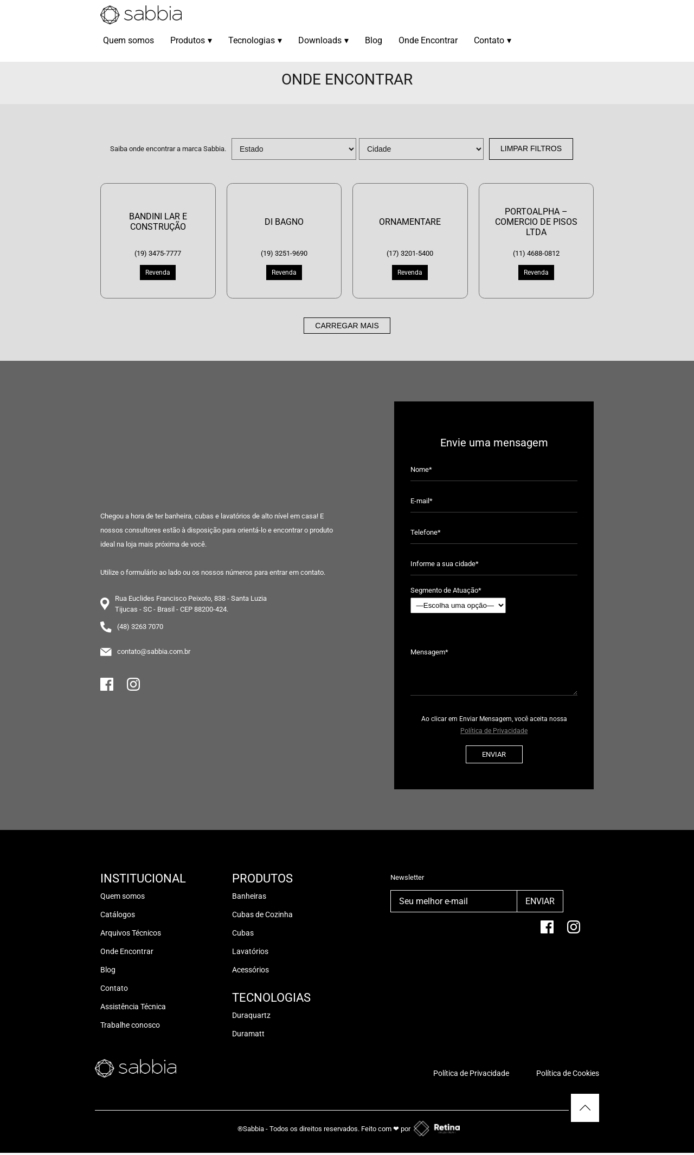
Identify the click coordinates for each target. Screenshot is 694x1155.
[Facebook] (106, 689)
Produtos (191, 40)
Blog (373, 40)
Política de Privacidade (494, 731)
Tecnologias (255, 40)
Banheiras (249, 896)
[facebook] (547, 932)
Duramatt (248, 1033)
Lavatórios (250, 951)
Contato (492, 40)
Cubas (243, 933)
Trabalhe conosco (130, 1025)
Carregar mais (346, 325)
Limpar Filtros (531, 148)
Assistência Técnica (133, 1006)
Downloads (323, 40)
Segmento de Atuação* (458, 599)
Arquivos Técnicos (130, 933)
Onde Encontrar (428, 40)
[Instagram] (133, 689)
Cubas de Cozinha (262, 914)
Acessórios (250, 969)
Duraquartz (251, 1015)
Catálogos (117, 914)
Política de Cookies (567, 1073)
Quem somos (128, 40)
